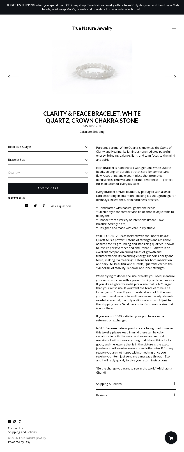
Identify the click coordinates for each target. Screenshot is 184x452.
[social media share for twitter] (35, 204)
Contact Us (15, 428)
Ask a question (61, 206)
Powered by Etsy (19, 442)
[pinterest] (20, 422)
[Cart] (171, 437)
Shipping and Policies (22, 432)
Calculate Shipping (92, 132)
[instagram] (14, 422)
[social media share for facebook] (26, 204)
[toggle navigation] (174, 27)
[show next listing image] (167, 76)
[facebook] (9, 422)
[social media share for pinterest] (44, 204)
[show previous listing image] (17, 76)
